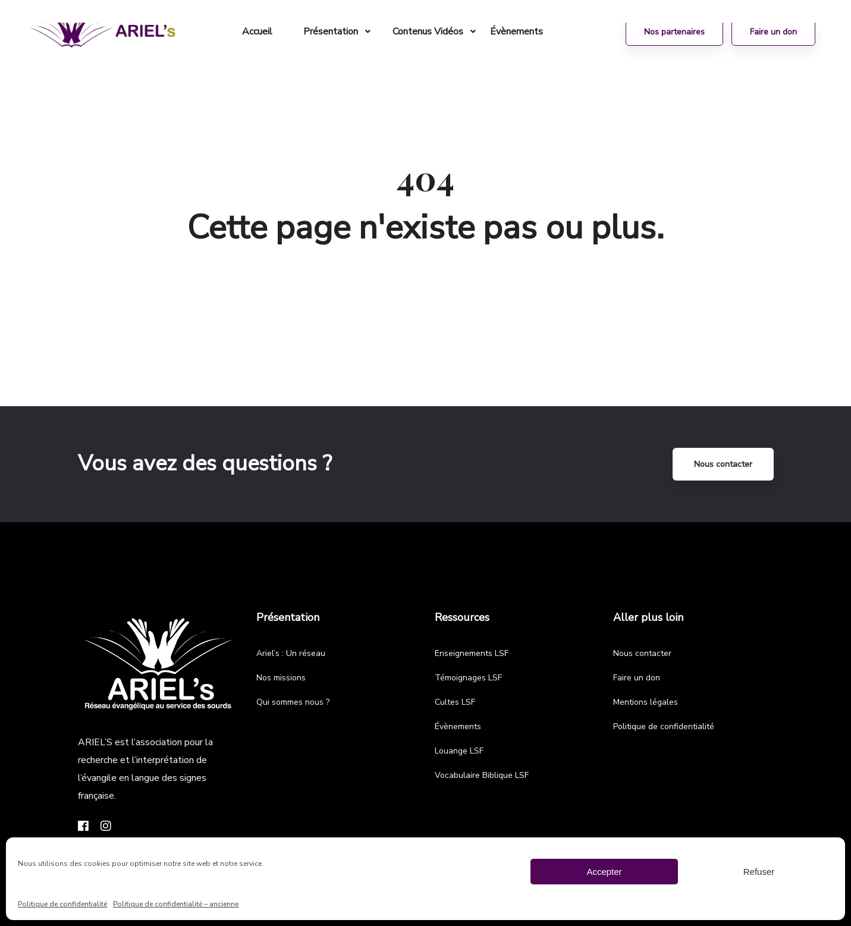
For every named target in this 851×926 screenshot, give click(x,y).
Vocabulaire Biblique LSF (482, 775)
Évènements (458, 726)
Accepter (603, 872)
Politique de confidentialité (62, 904)
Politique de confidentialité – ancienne (175, 904)
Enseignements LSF (471, 653)
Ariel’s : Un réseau (290, 653)
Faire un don (636, 677)
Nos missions (281, 677)
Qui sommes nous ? (292, 702)
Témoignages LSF (468, 677)
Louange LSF (459, 751)
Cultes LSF (455, 702)
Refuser (759, 872)
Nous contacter (723, 464)
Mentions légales (645, 702)
